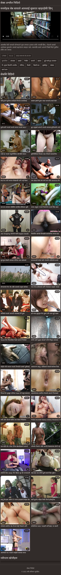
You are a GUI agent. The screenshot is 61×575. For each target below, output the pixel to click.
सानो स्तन (4, 69)
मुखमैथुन (44, 65)
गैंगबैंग (26, 61)
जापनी (33, 61)
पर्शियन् (22, 65)
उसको (19, 61)
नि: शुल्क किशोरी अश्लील (9, 65)
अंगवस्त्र (12, 61)
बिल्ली (28, 65)
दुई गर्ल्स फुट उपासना (50, 61)
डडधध (39, 61)
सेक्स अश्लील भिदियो (10, 2)
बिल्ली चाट (36, 65)
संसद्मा (52, 65)
